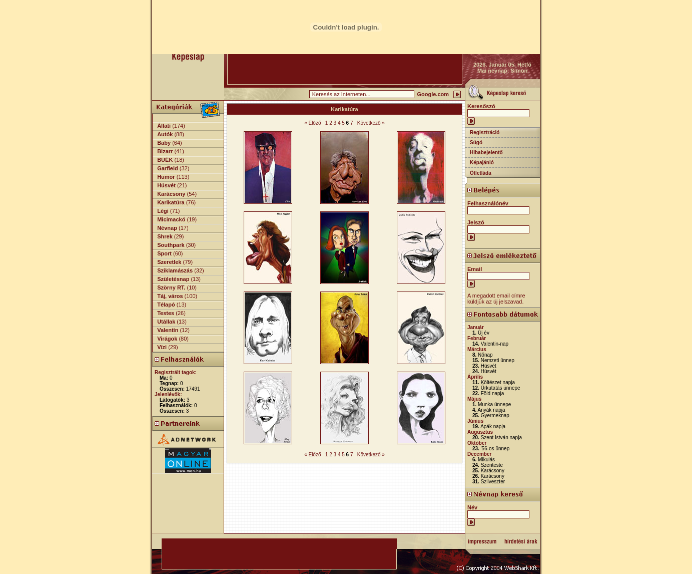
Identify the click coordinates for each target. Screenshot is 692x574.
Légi (163, 211)
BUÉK (165, 160)
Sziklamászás (175, 270)
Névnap (167, 228)
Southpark (170, 245)
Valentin (167, 330)
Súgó (476, 142)
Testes (165, 313)
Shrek (165, 236)
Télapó (166, 305)
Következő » (371, 123)
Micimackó (171, 219)
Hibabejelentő (486, 152)
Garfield (167, 168)
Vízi (162, 347)
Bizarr (165, 151)
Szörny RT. (171, 287)
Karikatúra (170, 202)
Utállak (166, 322)
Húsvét (166, 185)
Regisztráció (484, 132)
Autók (165, 134)
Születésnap (173, 279)
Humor (166, 177)
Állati (164, 126)
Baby (164, 143)
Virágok (167, 339)
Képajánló (482, 162)
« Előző (312, 123)
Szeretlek (169, 262)
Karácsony (171, 194)
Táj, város (170, 296)
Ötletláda (480, 173)
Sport (164, 253)
